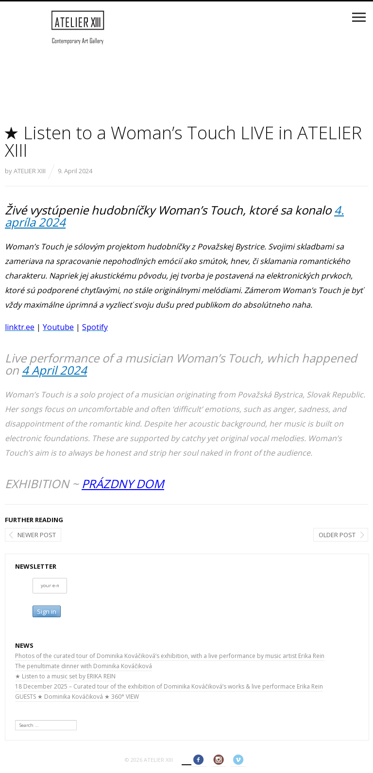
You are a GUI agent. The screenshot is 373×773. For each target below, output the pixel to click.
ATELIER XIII (30, 170)
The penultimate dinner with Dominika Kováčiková (83, 666)
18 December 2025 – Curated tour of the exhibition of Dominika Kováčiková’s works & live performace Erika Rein (169, 686)
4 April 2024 (54, 370)
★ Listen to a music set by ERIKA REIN (65, 676)
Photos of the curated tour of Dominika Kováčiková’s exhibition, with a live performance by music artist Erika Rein (169, 656)
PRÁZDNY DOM (123, 484)
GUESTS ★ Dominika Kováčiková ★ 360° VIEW (77, 696)
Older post (337, 534)
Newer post (36, 534)
